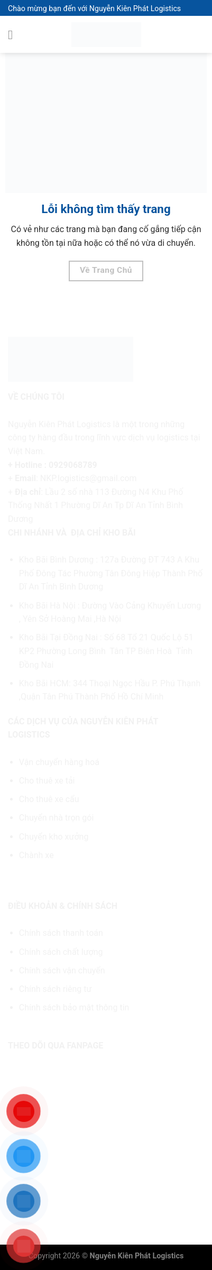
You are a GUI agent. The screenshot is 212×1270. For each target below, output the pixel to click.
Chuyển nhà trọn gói (56, 818)
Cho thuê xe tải (47, 781)
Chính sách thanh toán (61, 933)
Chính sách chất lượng (61, 952)
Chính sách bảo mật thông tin (74, 1007)
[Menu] (14, 35)
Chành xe (36, 855)
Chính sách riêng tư (55, 989)
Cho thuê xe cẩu (49, 799)
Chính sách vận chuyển (62, 970)
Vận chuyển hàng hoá (60, 762)
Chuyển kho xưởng (54, 837)
